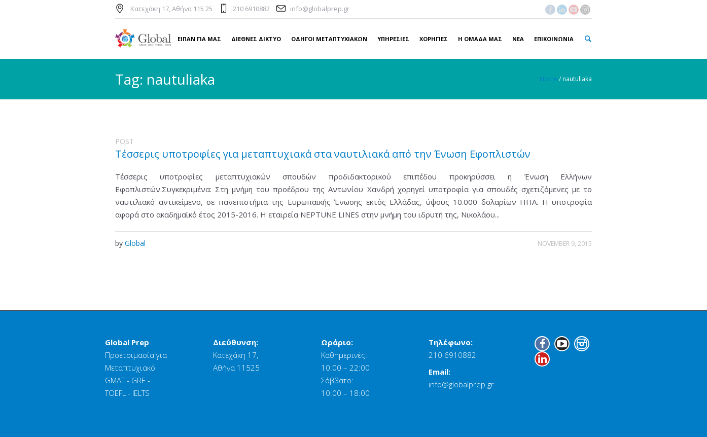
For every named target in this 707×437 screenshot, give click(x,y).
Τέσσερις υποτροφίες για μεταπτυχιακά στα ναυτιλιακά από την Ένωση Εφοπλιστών (323, 154)
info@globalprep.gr (319, 8)
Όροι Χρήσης (452, 400)
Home (548, 79)
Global (135, 243)
